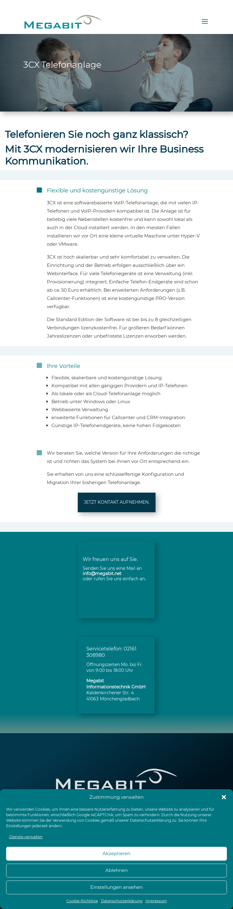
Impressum (156, 901)
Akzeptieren (116, 853)
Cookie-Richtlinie (82, 901)
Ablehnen (116, 870)
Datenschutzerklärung (150, 820)
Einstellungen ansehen (116, 887)
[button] (224, 797)
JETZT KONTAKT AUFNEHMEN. (116, 502)
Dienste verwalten (26, 837)
